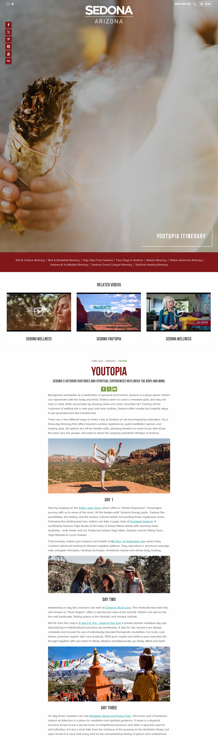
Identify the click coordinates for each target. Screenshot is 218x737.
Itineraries (110, 361)
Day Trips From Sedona (98, 260)
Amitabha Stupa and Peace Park (110, 716)
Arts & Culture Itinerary (30, 260)
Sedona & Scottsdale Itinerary (69, 264)
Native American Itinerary (186, 260)
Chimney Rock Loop (118, 607)
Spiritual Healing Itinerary (151, 264)
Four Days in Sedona (129, 260)
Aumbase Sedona (141, 521)
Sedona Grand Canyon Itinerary (112, 264)
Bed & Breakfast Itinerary (64, 260)
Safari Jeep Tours (90, 508)
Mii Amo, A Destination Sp (127, 541)
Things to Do (97, 361)
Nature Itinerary (156, 260)
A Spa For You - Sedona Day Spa (100, 623)
